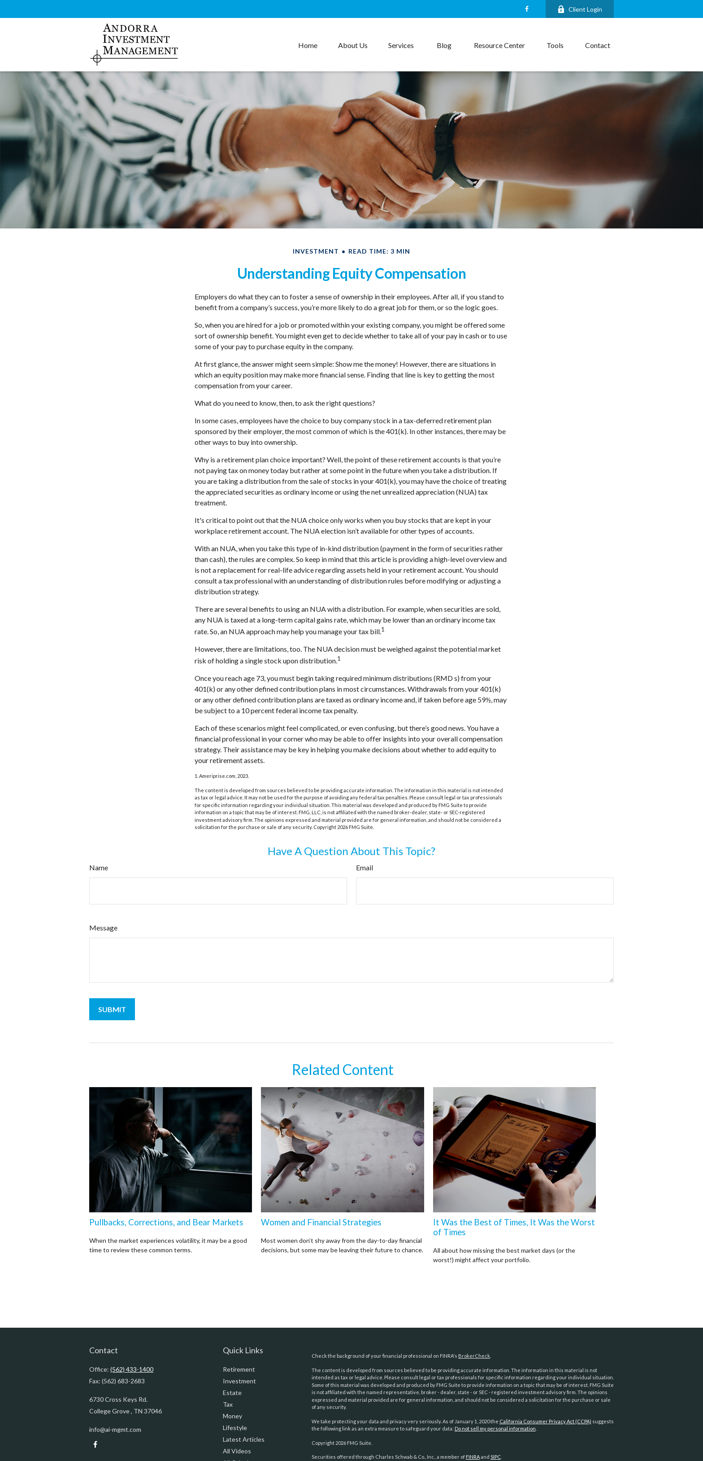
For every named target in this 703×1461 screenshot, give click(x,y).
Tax (228, 1404)
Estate (232, 1392)
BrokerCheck (474, 1356)
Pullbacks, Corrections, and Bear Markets (166, 1222)
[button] (308, 44)
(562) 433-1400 (131, 1369)
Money (232, 1416)
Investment (239, 1381)
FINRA (473, 1457)
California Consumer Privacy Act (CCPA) (545, 1421)
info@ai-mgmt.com (115, 1429)
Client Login (579, 9)
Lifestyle (235, 1427)
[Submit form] (112, 1009)
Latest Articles (244, 1439)
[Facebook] (526, 9)
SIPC (495, 1457)
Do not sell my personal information (495, 1428)
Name (98, 867)
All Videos (237, 1451)
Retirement (239, 1369)
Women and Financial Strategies (321, 1222)
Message (103, 927)
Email (364, 867)
